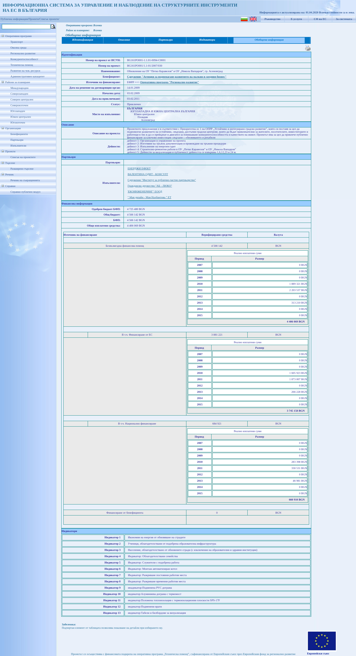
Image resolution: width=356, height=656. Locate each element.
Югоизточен (17, 122)
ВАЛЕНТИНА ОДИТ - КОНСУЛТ (147, 174)
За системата (344, 19)
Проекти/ (34, 19)
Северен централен (21, 99)
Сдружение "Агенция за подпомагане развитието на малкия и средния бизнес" (176, 76)
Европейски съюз (318, 653)
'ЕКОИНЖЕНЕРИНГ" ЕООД (144, 191)
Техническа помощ (21, 64)
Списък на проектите (23, 157)
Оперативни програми (18, 36)
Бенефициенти (19, 134)
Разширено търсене (22, 168)
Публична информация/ (15, 19)
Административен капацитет (27, 76)
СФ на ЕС (320, 19)
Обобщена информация (269, 39)
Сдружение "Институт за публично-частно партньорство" (161, 180)
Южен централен (20, 116)
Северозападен (19, 93)
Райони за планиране (17, 82)
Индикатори (207, 39)
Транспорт (16, 41)
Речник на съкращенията (25, 180)
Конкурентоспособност (24, 59)
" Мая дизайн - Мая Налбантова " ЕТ (149, 197)
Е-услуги (296, 19)
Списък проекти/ (49, 19)
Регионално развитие (23, 53)
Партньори (16, 139)
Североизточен (19, 105)
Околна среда (18, 47)
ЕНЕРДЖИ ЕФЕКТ (139, 168)
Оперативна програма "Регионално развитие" (169, 82)
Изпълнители (18, 145)
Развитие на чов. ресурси (25, 70)
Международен (19, 88)
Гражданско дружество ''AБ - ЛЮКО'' (149, 185)
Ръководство (273, 19)
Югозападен (17, 111)
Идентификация (82, 39)
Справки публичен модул (25, 191)
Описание (124, 39)
